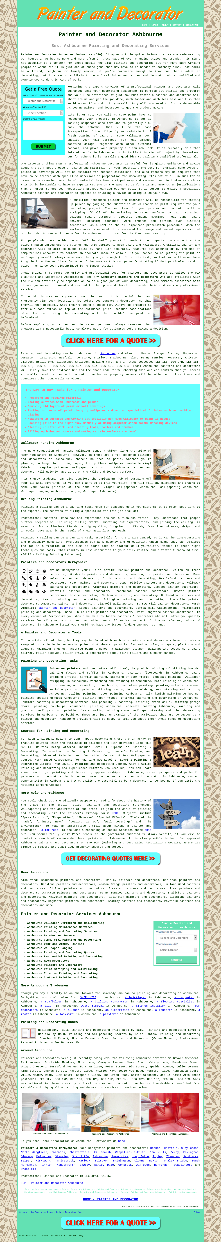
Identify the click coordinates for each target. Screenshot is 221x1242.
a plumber (71, 1010)
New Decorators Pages (42, 1212)
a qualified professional (176, 156)
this (148, 830)
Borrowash (161, 1164)
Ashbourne (107, 353)
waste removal (92, 1005)
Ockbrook (125, 1164)
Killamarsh (102, 1152)
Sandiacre (190, 1156)
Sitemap (23, 1212)
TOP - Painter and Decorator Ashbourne (52, 1183)
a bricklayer (135, 997)
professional (141, 86)
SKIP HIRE (88, 997)
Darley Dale (104, 1164)
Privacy (198, 1212)
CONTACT (177, 25)
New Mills (158, 1152)
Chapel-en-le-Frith (130, 1152)
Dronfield (28, 1169)
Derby (174, 1152)
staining (171, 689)
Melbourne (43, 1156)
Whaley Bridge (175, 1160)
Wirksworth (44, 1160)
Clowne (139, 1160)
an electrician (117, 1010)
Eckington (190, 1152)
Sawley (85, 1164)
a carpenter (184, 997)
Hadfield (170, 1148)
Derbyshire (69, 714)
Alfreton (143, 1164)
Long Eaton (140, 1156)
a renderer (163, 1010)
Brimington (121, 1160)
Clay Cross (189, 1148)
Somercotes (119, 1156)
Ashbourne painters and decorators (129, 277)
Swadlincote (183, 1164)
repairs (180, 229)
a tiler (46, 1005)
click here (49, 830)
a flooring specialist (175, 1001)
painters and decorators (148, 272)
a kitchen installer (148, 1005)
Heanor (155, 1148)
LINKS (154, 25)
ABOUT (165, 25)
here (121, 1141)
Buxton (154, 1160)
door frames (107, 697)
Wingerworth (66, 1164)
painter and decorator (102, 107)
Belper (26, 1160)
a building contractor (109, 1001)
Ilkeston (173, 1156)
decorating (110, 90)
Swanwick (58, 1152)
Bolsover (101, 1160)
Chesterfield (80, 1152)
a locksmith (65, 1014)
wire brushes (135, 221)
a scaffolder (51, 1001)
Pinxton (46, 1164)
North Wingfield (34, 1152)
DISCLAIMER (191, 25)
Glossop (27, 1156)
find (33, 880)
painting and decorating (143, 599)
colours (27, 244)
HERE (115, 813)
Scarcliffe (80, 1156)
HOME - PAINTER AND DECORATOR (110, 1199)
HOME (144, 25)
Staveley (61, 1156)
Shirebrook (65, 1160)
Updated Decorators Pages (69, 1212)
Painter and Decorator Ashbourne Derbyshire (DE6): (62, 54)
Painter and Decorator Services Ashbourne (71, 914)
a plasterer (109, 1014)
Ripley (158, 1156)
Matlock (84, 1160)
